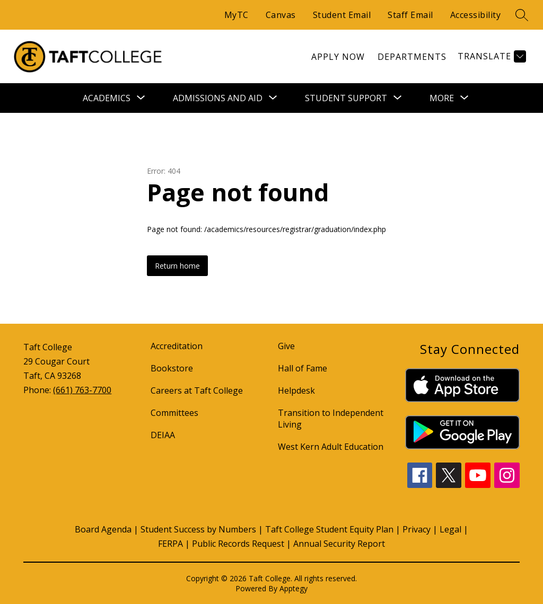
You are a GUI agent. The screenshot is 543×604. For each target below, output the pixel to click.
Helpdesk (296, 390)
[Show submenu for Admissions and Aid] (217, 98)
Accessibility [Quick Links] (475, 15)
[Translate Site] (490, 56)
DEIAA (163, 435)
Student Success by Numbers (198, 529)
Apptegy (293, 588)
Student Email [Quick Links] (342, 15)
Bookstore (172, 368)
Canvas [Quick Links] (281, 15)
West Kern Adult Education (330, 446)
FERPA (170, 543)
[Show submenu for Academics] (106, 98)
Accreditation (177, 346)
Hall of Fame (302, 368)
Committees (174, 413)
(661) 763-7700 (82, 390)
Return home (177, 266)
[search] (521, 14)
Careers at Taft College (197, 390)
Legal (450, 529)
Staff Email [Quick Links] (410, 15)
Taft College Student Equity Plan (329, 529)
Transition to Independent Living (330, 418)
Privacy (416, 529)
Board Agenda (103, 529)
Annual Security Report (339, 543)
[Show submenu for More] (442, 98)
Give (286, 346)
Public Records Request (238, 543)
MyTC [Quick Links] (236, 15)
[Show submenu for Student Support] (346, 98)
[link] (338, 57)
